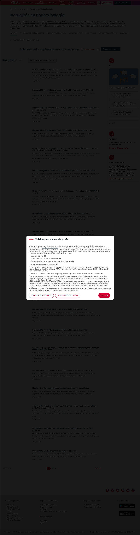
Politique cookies (72, 290)
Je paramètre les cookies (68, 295)
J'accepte (104, 295)
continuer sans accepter (41, 295)
